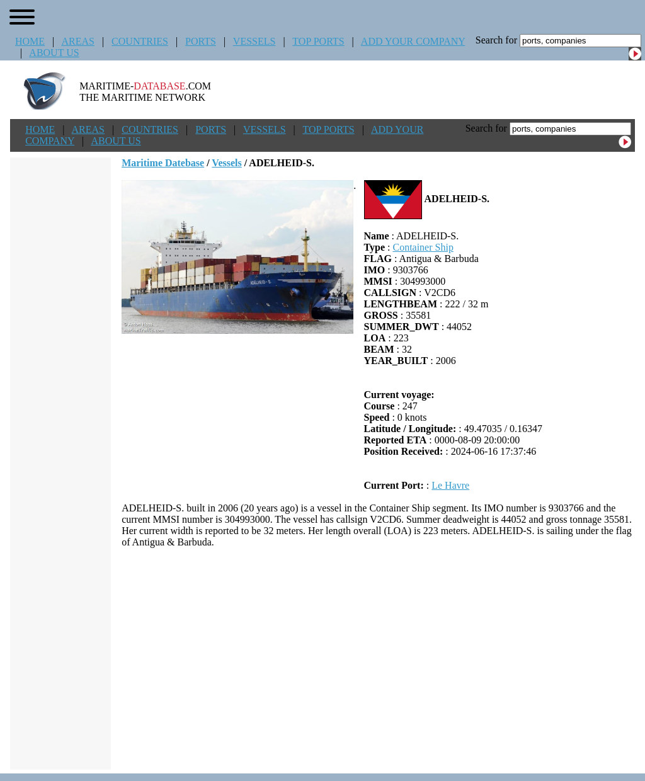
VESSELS (254, 41)
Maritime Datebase (163, 162)
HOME (30, 41)
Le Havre (450, 485)
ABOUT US (54, 52)
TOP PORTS (318, 41)
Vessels (226, 162)
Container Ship (422, 247)
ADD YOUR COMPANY (413, 41)
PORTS (200, 41)
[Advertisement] (378, 659)
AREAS (77, 41)
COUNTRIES (139, 41)
